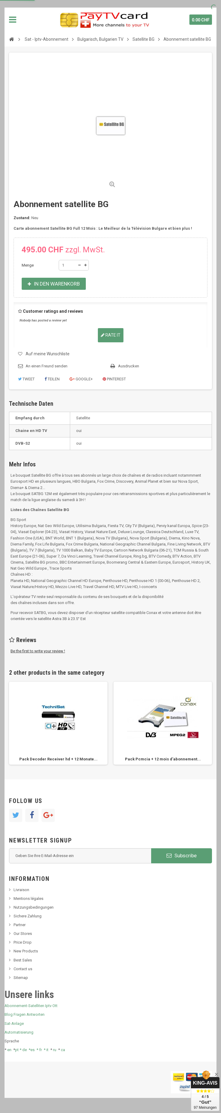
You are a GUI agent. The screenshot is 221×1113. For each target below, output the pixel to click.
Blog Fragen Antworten (25, 1014)
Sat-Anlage (14, 1023)
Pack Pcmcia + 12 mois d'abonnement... (163, 759)
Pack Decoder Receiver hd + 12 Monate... (58, 759)
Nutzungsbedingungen (34, 907)
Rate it (110, 335)
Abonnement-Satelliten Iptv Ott (31, 1005)
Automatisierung (19, 1032)
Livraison (21, 890)
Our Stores (23, 933)
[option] (58, 723)
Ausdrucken (128, 366)
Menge (28, 265)
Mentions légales (28, 898)
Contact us (23, 969)
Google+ (81, 379)
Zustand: (22, 218)
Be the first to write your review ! (38, 651)
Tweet (26, 379)
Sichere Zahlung (28, 916)
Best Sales (23, 960)
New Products (26, 951)
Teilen (52, 379)
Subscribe (182, 855)
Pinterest (114, 379)
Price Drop (23, 942)
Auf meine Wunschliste (48, 353)
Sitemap (21, 977)
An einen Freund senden (46, 366)
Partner (20, 925)
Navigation (12, 20)
